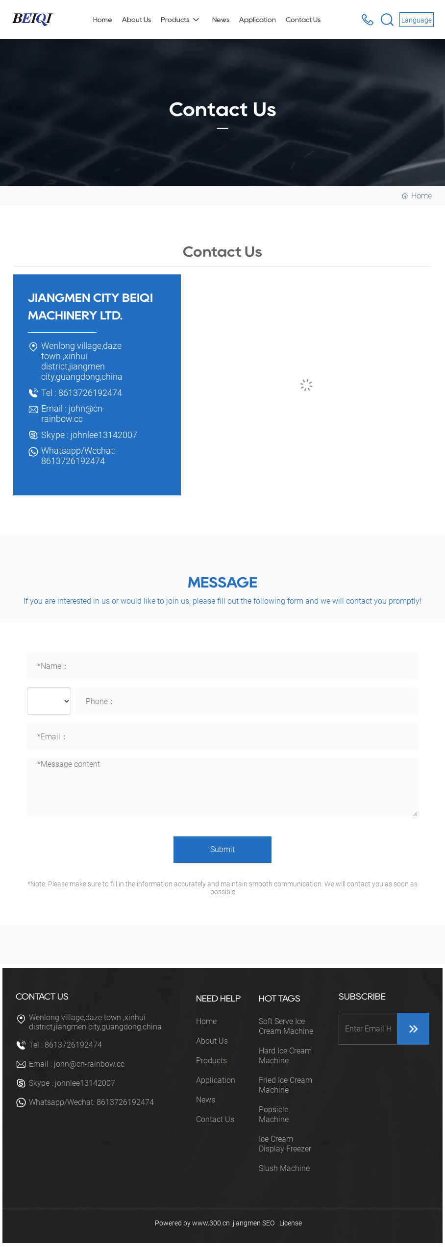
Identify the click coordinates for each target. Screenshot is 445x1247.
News (205, 1099)
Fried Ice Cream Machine (285, 1085)
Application (215, 1080)
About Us (212, 1041)
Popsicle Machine (274, 1114)
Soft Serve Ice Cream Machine (286, 1026)
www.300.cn (211, 1223)
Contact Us (215, 1119)
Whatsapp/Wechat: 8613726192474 (78, 455)
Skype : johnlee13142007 (89, 435)
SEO (268, 1223)
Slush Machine (284, 1168)
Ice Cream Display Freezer (285, 1143)
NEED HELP (218, 998)
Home (206, 1021)
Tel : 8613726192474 (81, 393)
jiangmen (247, 1223)
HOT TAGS (279, 998)
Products (211, 1060)
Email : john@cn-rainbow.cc (73, 413)
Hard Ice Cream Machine (285, 1055)
